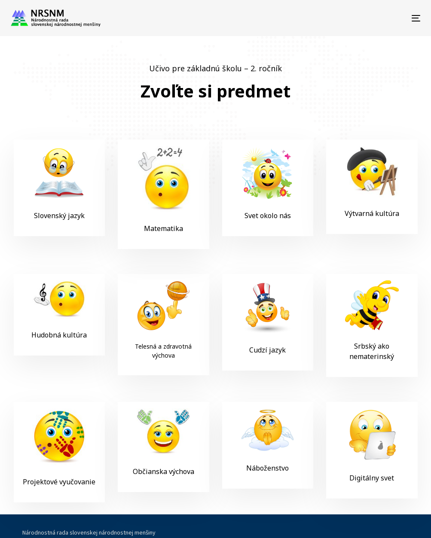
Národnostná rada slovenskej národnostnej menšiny (89, 532)
